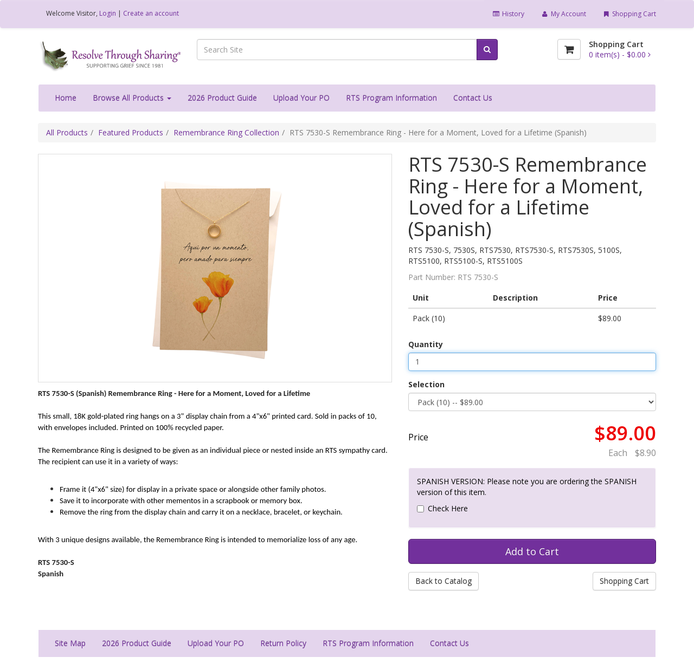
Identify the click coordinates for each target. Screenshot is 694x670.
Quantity (425, 344)
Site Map (70, 643)
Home (65, 98)
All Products (67, 132)
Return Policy (283, 643)
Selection (426, 384)
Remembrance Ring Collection (226, 132)
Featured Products (130, 132)
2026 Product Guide (222, 98)
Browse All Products (132, 98)
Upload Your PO (301, 98)
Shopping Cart (629, 13)
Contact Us (472, 98)
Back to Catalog (443, 581)
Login (107, 13)
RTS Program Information (391, 98)
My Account (563, 13)
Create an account (151, 13)
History (508, 13)
